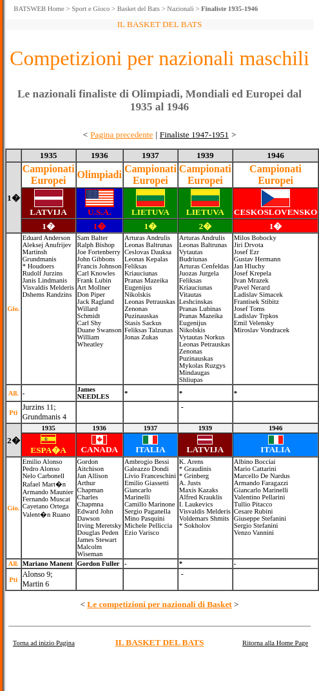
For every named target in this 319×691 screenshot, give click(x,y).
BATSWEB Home (39, 8)
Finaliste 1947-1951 (194, 134)
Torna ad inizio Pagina (44, 642)
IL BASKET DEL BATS (159, 642)
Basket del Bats (138, 8)
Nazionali (180, 8)
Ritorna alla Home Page (275, 642)
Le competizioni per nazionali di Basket (159, 604)
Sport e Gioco (91, 8)
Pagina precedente (121, 134)
